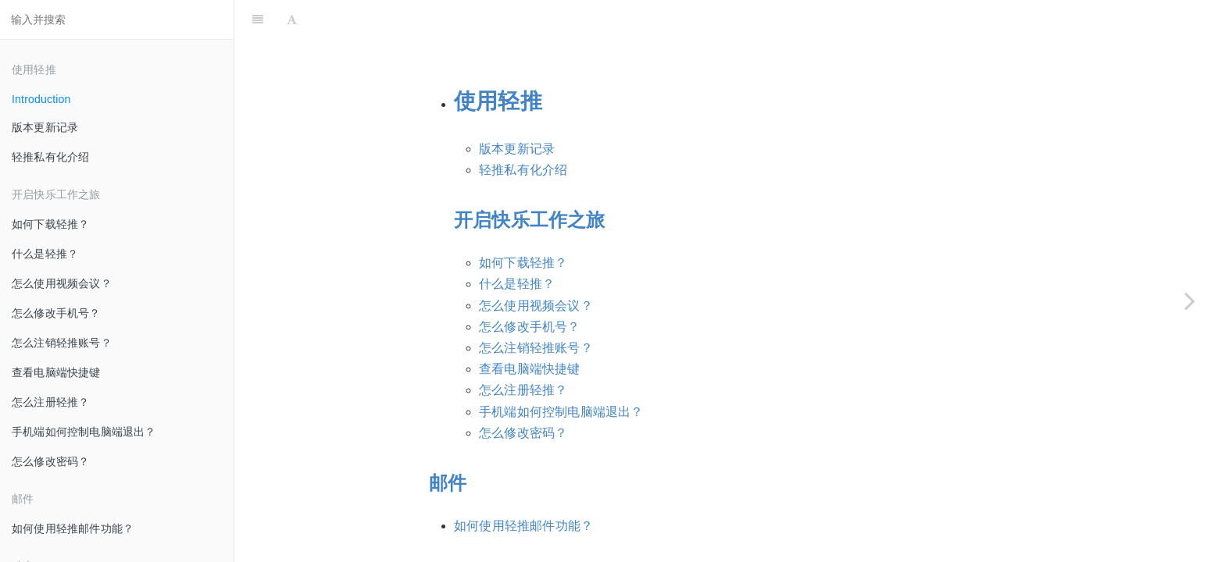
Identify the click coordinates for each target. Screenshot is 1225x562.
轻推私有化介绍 (50, 157)
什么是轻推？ (45, 253)
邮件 (447, 443)
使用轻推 (498, 62)
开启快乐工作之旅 (529, 180)
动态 (447, 535)
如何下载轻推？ (50, 224)
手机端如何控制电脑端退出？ (84, 431)
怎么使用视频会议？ (62, 283)
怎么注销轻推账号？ (62, 342)
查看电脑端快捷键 (56, 372)
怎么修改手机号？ (56, 313)
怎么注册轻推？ (50, 402)
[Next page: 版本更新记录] (1190, 300)
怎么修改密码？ (50, 461)
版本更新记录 (45, 127)
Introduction (41, 99)
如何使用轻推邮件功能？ (73, 528)
